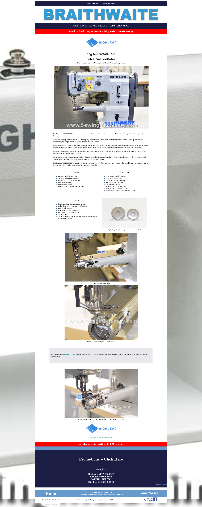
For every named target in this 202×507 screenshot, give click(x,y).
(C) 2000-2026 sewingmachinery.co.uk (101, 504)
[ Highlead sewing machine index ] (101, 438)
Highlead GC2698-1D (69, 354)
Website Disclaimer (51, 504)
